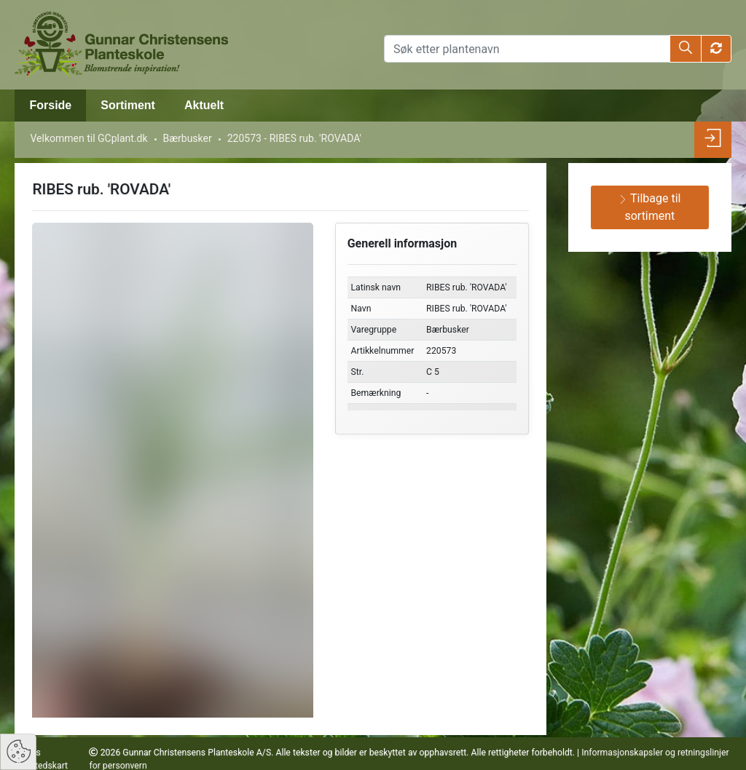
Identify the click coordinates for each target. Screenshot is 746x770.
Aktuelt (204, 105)
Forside (50, 105)
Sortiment (128, 105)
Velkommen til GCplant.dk (88, 138)
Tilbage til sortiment (649, 207)
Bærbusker (187, 138)
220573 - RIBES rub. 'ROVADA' (294, 138)
